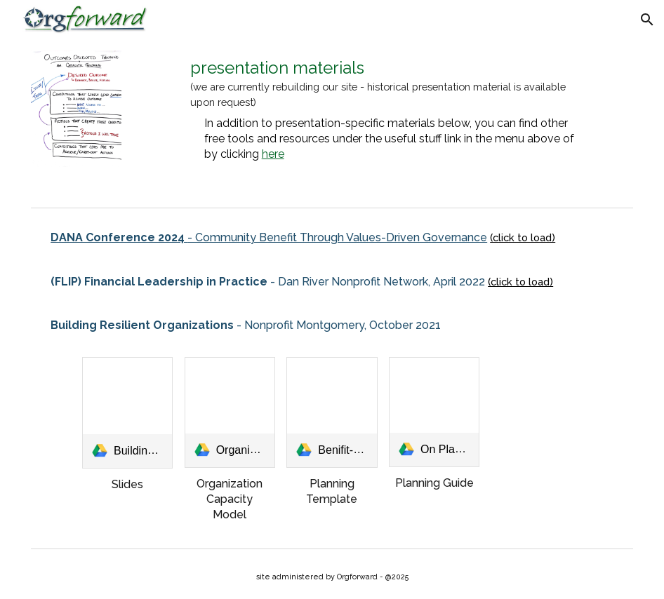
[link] (127, 413)
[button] (647, 19)
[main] (383, 109)
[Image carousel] (76, 120)
